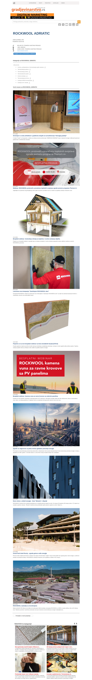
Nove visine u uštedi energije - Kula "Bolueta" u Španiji (30, 501)
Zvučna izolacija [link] (22, 76)
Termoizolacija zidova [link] (23, 71)
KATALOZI (55, 3)
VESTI (40, 3)
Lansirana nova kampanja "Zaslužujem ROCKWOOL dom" (31, 291)
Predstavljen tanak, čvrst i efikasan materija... (27, 674)
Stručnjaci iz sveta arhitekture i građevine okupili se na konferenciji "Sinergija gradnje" (40, 135)
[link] (46, 9)
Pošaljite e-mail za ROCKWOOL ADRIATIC (24, 53)
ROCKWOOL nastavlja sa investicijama (25, 606)
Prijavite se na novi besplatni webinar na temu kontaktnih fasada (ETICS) (35, 343)
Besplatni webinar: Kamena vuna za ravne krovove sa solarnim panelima (35, 396)
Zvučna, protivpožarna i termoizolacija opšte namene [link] (31, 67)
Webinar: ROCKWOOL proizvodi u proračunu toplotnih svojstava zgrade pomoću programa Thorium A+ (45, 188)
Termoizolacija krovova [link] (23, 78)
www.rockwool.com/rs (22, 50)
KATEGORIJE (32, 3)
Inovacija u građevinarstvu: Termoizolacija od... (59, 674)
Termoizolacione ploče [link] (23, 73)
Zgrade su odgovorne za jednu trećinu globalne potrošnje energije (33, 448)
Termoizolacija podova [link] (23, 69)
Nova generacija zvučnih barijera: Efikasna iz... (27, 647)
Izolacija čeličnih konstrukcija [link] (25, 80)
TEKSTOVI (47, 3)
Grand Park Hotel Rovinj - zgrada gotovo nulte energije (30, 553)
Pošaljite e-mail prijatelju (23, 615)
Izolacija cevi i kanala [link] (23, 82)
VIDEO (63, 3)
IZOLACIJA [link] (16, 65)
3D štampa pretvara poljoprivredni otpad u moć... (60, 647)
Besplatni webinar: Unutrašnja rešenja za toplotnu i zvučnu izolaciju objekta (36, 239)
